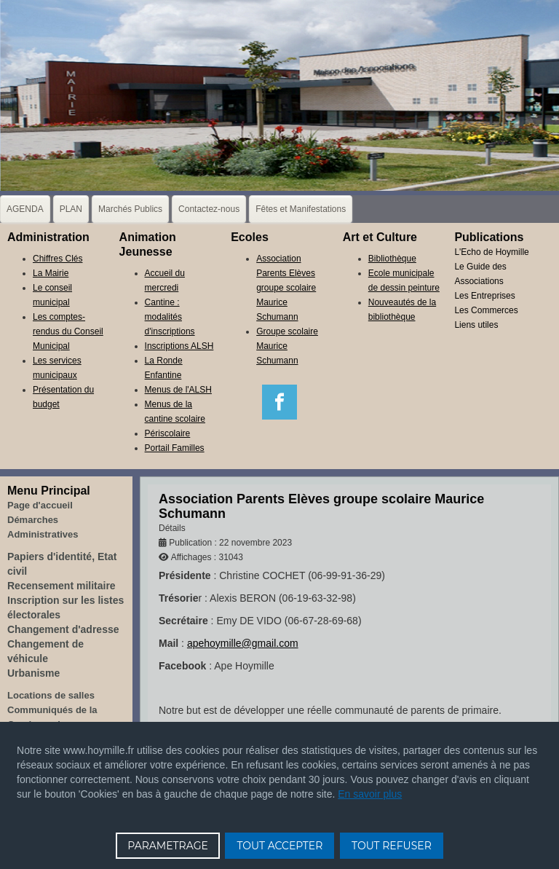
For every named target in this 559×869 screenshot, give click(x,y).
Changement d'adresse (63, 629)
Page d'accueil (40, 505)
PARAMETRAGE (167, 845)
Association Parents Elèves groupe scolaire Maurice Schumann (286, 287)
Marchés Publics (130, 209)
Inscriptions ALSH (179, 346)
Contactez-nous (208, 209)
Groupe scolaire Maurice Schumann (287, 346)
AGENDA (25, 209)
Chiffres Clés (57, 258)
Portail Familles (175, 448)
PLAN (71, 209)
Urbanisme (33, 673)
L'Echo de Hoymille (491, 252)
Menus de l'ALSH (178, 390)
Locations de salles (51, 695)
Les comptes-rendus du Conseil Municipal (68, 331)
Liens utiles (476, 325)
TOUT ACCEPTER (279, 845)
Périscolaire (168, 433)
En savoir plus (370, 794)
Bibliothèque (392, 258)
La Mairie (50, 273)
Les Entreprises (484, 296)
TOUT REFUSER (392, 845)
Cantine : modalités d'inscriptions (170, 317)
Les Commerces (486, 310)
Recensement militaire (61, 585)
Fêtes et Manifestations (300, 209)
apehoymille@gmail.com (242, 643)
